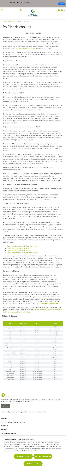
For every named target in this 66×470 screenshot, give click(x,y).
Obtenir (61, 4)
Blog (8, 412)
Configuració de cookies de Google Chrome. (22, 246)
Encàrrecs (14, 412)
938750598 (4, 426)
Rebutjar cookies (33, 463)
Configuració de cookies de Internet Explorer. (22, 253)
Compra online (23, 412)
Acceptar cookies (23, 456)
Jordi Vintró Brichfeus (10, 21)
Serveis (4, 412)
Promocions (32, 412)
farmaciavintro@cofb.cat (49, 303)
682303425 (4, 429)
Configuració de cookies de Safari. (18, 248)
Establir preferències (43, 456)
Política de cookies (32, 451)
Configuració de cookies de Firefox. (19, 250)
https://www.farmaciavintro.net (25, 48)
